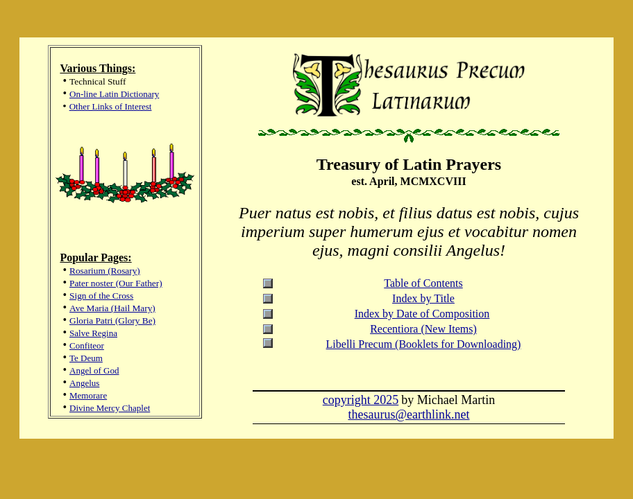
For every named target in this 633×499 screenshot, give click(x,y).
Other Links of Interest (110, 106)
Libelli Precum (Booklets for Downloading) (423, 344)
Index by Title (423, 298)
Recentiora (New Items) (423, 329)
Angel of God (94, 370)
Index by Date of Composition (422, 313)
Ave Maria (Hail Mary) (112, 308)
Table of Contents (423, 283)
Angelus (84, 383)
